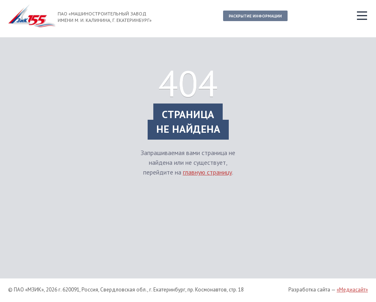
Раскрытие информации (255, 16)
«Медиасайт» (352, 289)
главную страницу (207, 172)
